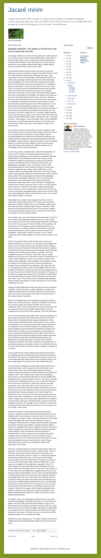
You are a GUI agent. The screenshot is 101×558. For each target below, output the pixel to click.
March (69, 101)
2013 (67, 107)
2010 (67, 115)
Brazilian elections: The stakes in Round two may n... (71, 88)
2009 (67, 118)
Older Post (53, 536)
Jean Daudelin (80, 126)
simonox (54, 549)
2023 (67, 64)
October (70, 83)
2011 (67, 113)
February (70, 104)
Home (33, 536)
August (69, 98)
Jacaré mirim (25, 9)
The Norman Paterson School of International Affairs (84, 59)
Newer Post (12, 536)
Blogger (67, 549)
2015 (67, 77)
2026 (67, 55)
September (71, 95)
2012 (67, 110)
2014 (67, 80)
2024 (67, 61)
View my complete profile (71, 151)
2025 (67, 58)
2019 (67, 69)
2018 (67, 72)
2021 (67, 66)
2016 (67, 75)
